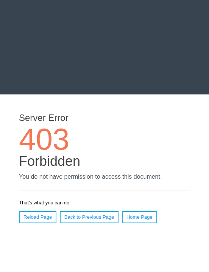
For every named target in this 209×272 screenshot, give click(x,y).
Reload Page (37, 217)
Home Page (139, 217)
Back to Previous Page (89, 217)
